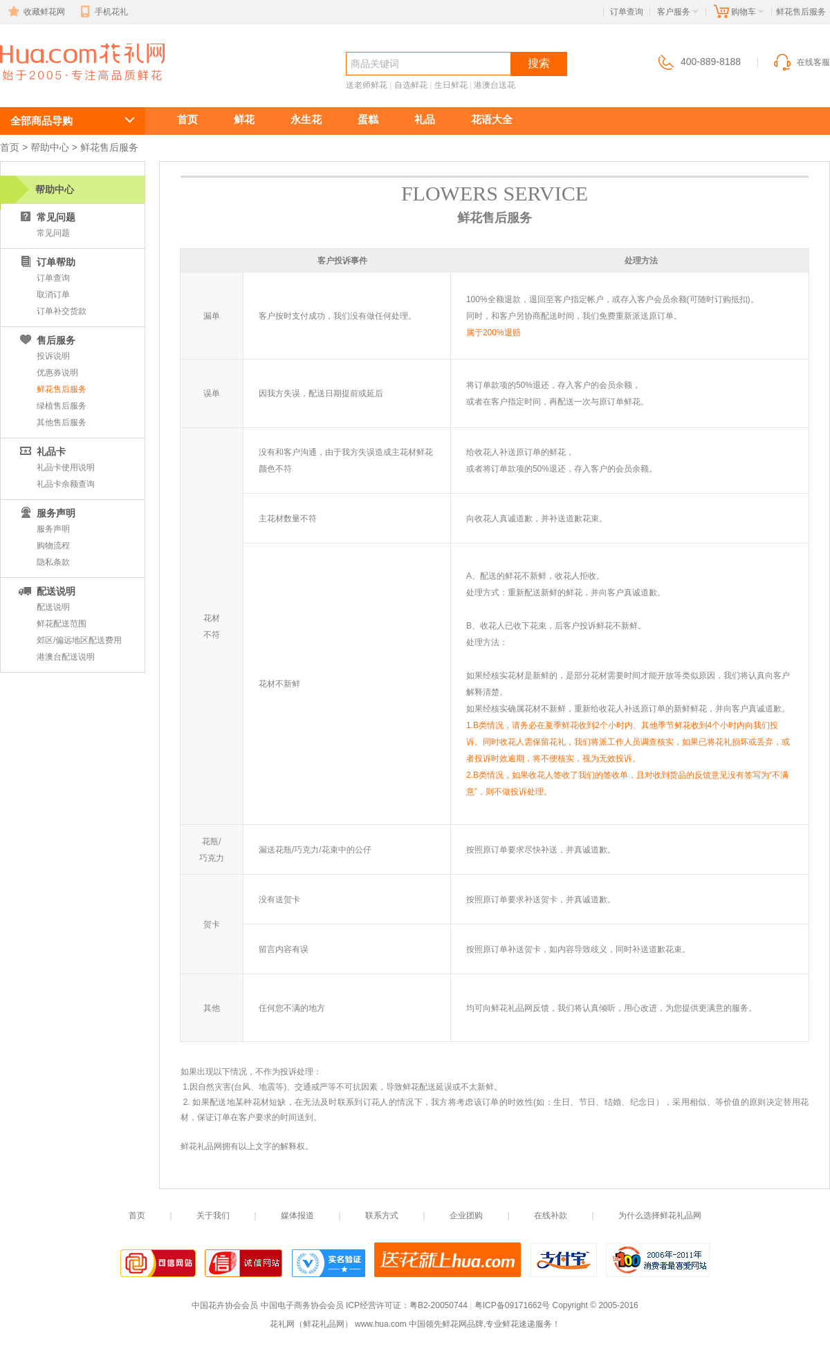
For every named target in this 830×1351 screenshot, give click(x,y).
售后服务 (46, 340)
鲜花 (244, 119)
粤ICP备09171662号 (512, 1305)
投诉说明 (53, 356)
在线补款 (550, 1215)
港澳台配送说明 (66, 657)
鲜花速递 (50, 87)
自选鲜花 (410, 85)
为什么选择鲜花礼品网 (659, 1215)
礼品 (424, 119)
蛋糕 (368, 119)
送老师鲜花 (366, 85)
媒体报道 (297, 1215)
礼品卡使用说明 (66, 467)
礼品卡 (41, 451)
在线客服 (801, 62)
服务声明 (53, 529)
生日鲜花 (451, 85)
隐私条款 (53, 562)
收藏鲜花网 (35, 11)
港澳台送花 (494, 85)
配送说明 (46, 591)
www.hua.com (381, 1324)
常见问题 (46, 217)
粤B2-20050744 (438, 1305)
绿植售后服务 (61, 406)
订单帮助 (46, 262)
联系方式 (381, 1215)
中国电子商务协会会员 (302, 1305)
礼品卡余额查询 (66, 484)
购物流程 (53, 545)
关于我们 (213, 1215)
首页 (187, 119)
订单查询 (626, 12)
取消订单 (53, 294)
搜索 (539, 63)
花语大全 (492, 119)
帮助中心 (49, 147)
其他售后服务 (61, 422)
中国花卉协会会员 (225, 1305)
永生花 (306, 119)
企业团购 (466, 1215)
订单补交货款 (61, 311)
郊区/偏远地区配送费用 (79, 640)
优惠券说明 (57, 373)
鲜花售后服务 (61, 389)
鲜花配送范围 (61, 623)
